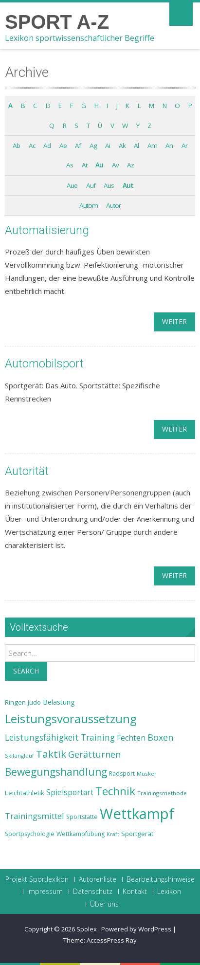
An (169, 145)
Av (115, 165)
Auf (90, 185)
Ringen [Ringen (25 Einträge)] (15, 702)
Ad (47, 145)
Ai (107, 145)
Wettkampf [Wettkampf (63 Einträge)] (137, 813)
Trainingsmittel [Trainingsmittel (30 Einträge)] (34, 815)
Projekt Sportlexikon (37, 879)
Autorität (27, 471)
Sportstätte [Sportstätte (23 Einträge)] (82, 817)
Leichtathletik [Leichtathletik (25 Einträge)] (24, 792)
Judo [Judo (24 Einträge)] (34, 702)
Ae (63, 145)
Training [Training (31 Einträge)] (98, 737)
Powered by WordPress (136, 929)
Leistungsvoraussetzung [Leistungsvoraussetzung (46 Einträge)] (71, 719)
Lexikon (169, 891)
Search (26, 670)
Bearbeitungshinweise (161, 879)
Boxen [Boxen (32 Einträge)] (160, 737)
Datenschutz (92, 891)
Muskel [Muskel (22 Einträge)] (146, 773)
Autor (113, 205)
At (84, 165)
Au (99, 165)
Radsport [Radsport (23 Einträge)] (122, 773)
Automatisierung (47, 230)
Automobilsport (44, 363)
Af (78, 145)
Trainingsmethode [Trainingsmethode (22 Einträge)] (162, 793)
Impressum (45, 891)
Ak (122, 145)
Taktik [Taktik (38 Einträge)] (51, 754)
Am (152, 145)
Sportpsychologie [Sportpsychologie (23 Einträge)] (30, 834)
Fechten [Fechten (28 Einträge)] (131, 738)
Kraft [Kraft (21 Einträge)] (113, 834)
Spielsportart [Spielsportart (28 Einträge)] (69, 792)
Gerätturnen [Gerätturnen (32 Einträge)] (94, 754)
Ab (16, 145)
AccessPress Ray (112, 940)
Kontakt (135, 891)
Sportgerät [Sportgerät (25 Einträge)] (137, 833)
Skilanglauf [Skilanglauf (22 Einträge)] (19, 755)
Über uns (104, 904)
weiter (174, 321)
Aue (72, 185)
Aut (128, 185)
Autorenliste (97, 879)
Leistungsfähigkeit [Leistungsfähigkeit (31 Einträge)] (42, 737)
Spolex (87, 929)
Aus (109, 185)
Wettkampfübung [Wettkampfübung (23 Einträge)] (80, 834)
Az (130, 165)
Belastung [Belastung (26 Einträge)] (59, 702)
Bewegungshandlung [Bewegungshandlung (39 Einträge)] (56, 772)
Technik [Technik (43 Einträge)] (115, 791)
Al (136, 145)
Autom (88, 205)
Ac (32, 145)
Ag (93, 145)
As (69, 165)
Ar (184, 145)
